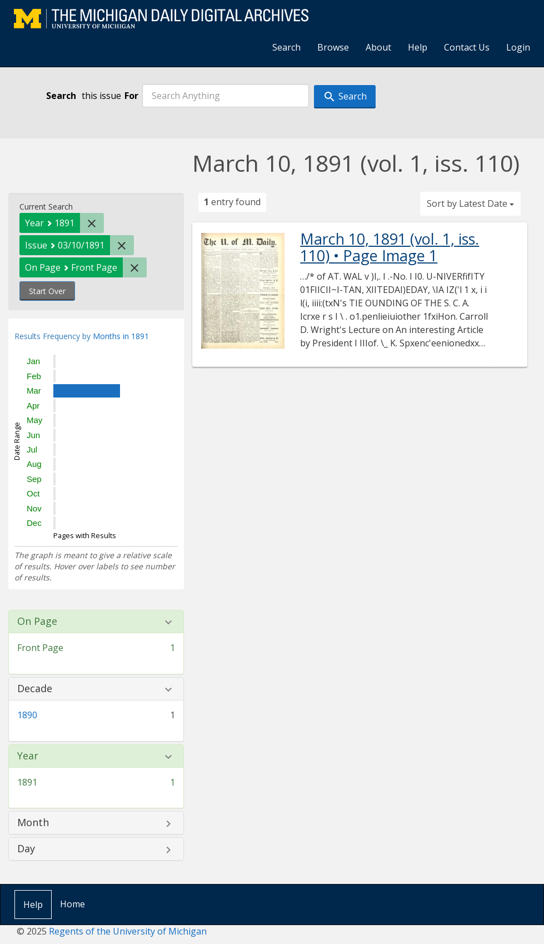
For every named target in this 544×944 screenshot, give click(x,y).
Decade (34, 688)
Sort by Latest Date (470, 203)
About (378, 47)
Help (417, 47)
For (131, 96)
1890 (27, 715)
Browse (333, 47)
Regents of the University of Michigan (128, 931)
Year (27, 756)
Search (286, 47)
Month (33, 822)
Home (72, 904)
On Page (37, 621)
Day (26, 848)
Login (518, 47)
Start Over (47, 291)
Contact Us (467, 47)
